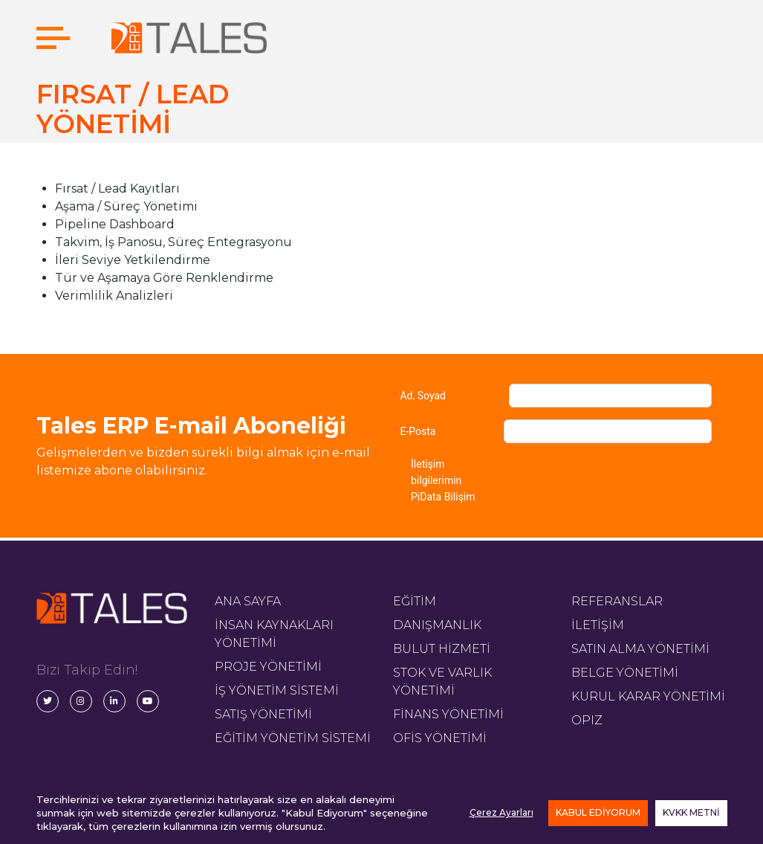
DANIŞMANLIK (437, 625)
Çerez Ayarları (501, 812)
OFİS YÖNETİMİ (440, 738)
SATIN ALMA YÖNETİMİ (640, 649)
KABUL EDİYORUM (598, 812)
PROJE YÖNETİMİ (268, 667)
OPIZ (587, 720)
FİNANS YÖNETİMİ (448, 714)
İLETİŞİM (597, 625)
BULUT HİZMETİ (441, 649)
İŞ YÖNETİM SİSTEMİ (277, 690)
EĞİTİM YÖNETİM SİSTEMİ (293, 738)
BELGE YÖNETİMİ (624, 673)
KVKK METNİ (691, 812)
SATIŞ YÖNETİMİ (263, 714)
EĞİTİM (414, 601)
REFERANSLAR (617, 601)
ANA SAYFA (248, 601)
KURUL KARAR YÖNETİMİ (648, 696)
